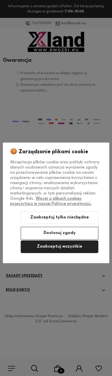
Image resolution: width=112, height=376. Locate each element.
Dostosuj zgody (60, 233)
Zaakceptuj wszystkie (59, 246)
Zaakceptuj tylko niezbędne (59, 217)
